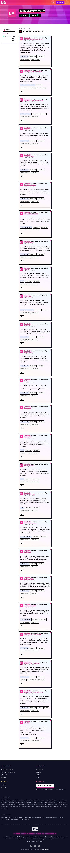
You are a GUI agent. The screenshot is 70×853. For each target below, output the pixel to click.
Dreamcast (30, 804)
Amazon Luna (31, 806)
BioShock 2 (27, 325)
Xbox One (48, 800)
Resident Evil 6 (27, 408)
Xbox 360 (61, 800)
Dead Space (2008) (29, 578)
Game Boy (7, 804)
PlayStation (21, 804)
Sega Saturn (48, 804)
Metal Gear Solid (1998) (30, 605)
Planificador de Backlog (13, 819)
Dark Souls (26, 722)
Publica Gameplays (45, 785)
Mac (7, 806)
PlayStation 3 (55, 800)
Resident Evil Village (29, 465)
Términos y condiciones (8, 772)
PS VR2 (19, 806)
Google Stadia (39, 806)
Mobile (14, 806)
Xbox (26, 804)
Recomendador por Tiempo (38, 817)
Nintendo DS (14, 802)
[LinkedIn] (39, 846)
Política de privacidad (7, 769)
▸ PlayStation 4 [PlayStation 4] (26, 227)
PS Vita (23, 802)
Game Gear (65, 804)
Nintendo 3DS (7, 802)
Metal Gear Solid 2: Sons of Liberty (32, 634)
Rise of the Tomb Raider (30, 184)
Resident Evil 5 (27, 436)
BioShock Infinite (28, 352)
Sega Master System (57, 804)
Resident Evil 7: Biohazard (30, 523)
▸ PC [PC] (22, 281)
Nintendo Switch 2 (30, 800)
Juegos (3, 785)
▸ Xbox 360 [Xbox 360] (24, 56)
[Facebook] (35, 846)
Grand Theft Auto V (29, 242)
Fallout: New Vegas (29, 156)
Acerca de (4, 775)
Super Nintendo (43, 802)
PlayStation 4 (42, 800)
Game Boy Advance (55, 802)
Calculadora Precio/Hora (52, 817)
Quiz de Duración (5, 817)
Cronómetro (13, 817)
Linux (10, 806)
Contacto (3, 777)
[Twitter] (31, 846)
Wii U (65, 800)
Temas (38, 775)
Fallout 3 (26, 129)
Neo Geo (62, 806)
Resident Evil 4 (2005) (29, 494)
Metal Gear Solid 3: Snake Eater (32, 663)
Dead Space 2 (27, 551)
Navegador (46, 806)
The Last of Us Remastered (31, 213)
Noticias (38, 772)
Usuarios (3, 787)
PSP (19, 802)
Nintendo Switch (21, 800)
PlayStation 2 (14, 804)
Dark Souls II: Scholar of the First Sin (33, 39)
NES (48, 802)
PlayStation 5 (4, 800)
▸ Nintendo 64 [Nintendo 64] (25, 114)
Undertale (26, 269)
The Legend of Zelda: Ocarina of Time (33, 100)
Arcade (3, 806)
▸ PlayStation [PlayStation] (25, 619)
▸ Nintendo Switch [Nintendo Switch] (27, 310)
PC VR (51, 806)
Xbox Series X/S (13, 800)
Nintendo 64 (35, 802)
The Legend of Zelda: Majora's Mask (33, 71)
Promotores (39, 769)
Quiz (37, 777)
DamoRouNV (27, 38)
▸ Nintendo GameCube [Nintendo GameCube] (27, 85)
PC (37, 800)
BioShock (26, 381)
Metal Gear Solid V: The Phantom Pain (33, 692)
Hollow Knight (27, 296)
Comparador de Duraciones (24, 817)
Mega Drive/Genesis (39, 804)
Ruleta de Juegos (24, 819)
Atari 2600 (56, 806)
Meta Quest (24, 806)
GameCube (28, 802)
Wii (2, 802)
